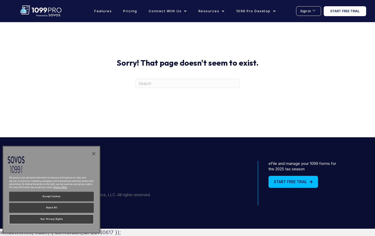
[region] (51, 189)
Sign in (307, 11)
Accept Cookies (51, 196)
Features (103, 11)
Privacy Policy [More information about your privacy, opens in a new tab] (60, 187)
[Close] (93, 153)
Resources (211, 11)
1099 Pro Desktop (256, 11)
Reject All (51, 207)
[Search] (187, 83)
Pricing (130, 11)
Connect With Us (168, 11)
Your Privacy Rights (51, 219)
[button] (168, 11)
